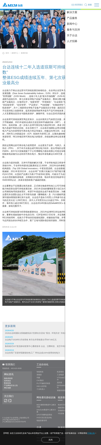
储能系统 (61, 398)
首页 (7, 53)
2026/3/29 (50, 344)
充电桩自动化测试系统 (66, 401)
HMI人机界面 (42, 376)
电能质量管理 (42, 411)
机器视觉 (60, 362)
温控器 (59, 373)
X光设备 (61, 403)
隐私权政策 (8, 368)
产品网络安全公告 (11, 375)
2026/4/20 (50, 331)
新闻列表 (24, 53)
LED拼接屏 (83, 401)
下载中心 (61, 425)
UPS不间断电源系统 (44, 405)
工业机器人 (41, 379)
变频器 (39, 365)
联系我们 (8, 354)
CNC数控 (40, 370)
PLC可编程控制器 (43, 373)
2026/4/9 (50, 338)
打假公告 (91, 433)
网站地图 (7, 378)
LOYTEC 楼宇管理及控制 (89, 367)
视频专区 (81, 425)
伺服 (38, 368)
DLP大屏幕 (83, 395)
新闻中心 (15, 53)
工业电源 (60, 365)
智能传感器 (61, 380)
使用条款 (7, 371)
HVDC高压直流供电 (44, 408)
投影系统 (82, 403)
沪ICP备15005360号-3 (10, 410)
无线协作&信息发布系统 (88, 406)
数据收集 (7, 373)
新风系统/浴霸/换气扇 (87, 370)
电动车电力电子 (43, 425)
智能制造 (40, 362)
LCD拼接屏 (83, 398)
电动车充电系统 (64, 395)
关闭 (50, 440)
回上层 (90, 303)
